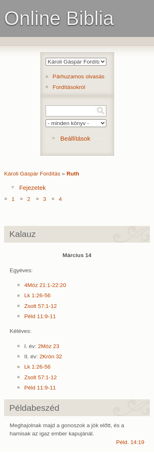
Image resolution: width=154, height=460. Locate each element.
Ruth (73, 174)
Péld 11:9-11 (40, 316)
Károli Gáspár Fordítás (32, 174)
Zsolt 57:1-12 (40, 306)
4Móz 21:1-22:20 (45, 285)
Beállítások (75, 138)
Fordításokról (69, 87)
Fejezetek (32, 187)
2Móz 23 (48, 346)
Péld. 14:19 (130, 442)
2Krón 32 (50, 356)
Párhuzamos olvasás (78, 76)
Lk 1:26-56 (37, 295)
